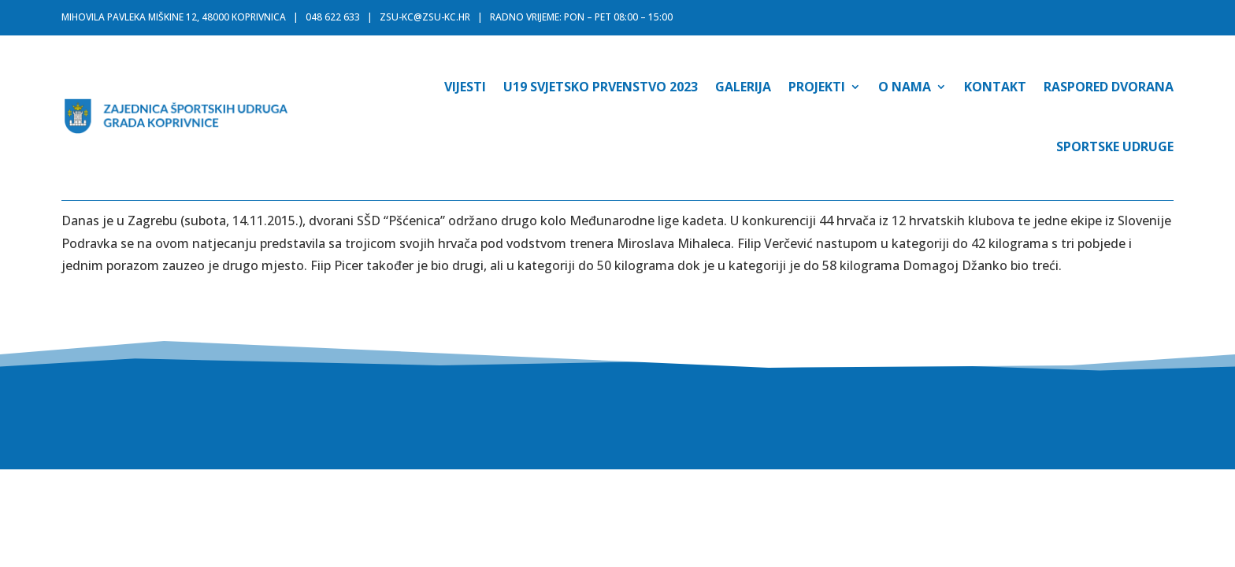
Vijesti (465, 86)
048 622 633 (333, 17)
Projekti (816, 86)
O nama (904, 86)
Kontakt (995, 86)
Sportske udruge (1115, 146)
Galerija (743, 86)
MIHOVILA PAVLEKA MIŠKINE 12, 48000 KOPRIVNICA (173, 17)
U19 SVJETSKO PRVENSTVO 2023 (600, 86)
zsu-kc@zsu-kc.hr (425, 17)
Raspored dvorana (1109, 86)
